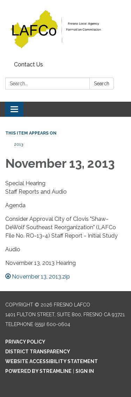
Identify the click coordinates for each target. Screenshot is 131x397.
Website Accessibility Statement (51, 361)
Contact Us (28, 64)
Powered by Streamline (38, 371)
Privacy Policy (25, 342)
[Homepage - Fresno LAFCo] (65, 29)
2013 (18, 144)
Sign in (84, 371)
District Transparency (37, 351)
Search (101, 83)
